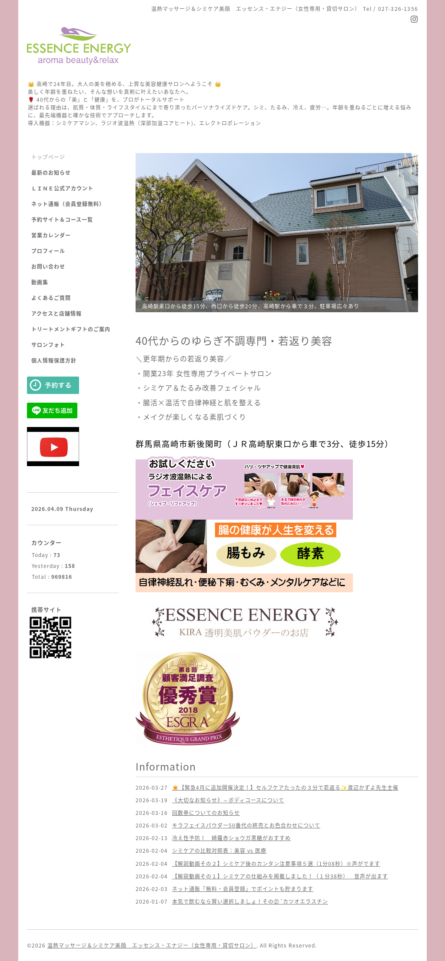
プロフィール (48, 251)
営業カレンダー (51, 235)
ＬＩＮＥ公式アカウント (62, 188)
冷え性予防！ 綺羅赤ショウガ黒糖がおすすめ (231, 838)
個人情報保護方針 (53, 360)
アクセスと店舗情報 (56, 313)
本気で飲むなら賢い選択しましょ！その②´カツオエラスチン (250, 901)
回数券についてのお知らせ (206, 813)
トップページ (48, 157)
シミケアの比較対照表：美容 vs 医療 (219, 850)
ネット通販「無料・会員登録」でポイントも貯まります (242, 889)
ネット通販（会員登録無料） (68, 204)
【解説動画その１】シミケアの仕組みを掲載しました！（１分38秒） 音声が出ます (280, 876)
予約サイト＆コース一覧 (62, 220)
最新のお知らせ (51, 173)
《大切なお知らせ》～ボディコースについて (228, 800)
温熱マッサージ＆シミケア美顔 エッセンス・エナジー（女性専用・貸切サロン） (151, 945)
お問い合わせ (48, 266)
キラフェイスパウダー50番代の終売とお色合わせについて (246, 825)
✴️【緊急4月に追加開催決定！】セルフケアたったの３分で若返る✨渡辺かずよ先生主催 (285, 787)
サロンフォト (48, 345)
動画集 (39, 282)
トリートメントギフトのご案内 (70, 329)
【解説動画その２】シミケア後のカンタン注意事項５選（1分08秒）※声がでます (276, 864)
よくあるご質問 (51, 298)
